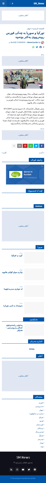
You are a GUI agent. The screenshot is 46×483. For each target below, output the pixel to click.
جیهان (29, 29)
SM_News (39, 3)
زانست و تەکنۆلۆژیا (36, 414)
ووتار (41, 443)
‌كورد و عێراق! (16, 255)
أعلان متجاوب (23, 15)
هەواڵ (41, 436)
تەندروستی (39, 406)
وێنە (41, 447)
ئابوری (41, 403)
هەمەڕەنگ (39, 432)
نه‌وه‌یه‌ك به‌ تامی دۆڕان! (12, 306)
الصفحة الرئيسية (38, 29)
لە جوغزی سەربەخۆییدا (13, 289)
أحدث (41, 153)
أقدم (4, 153)
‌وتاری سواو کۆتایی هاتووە (12, 272)
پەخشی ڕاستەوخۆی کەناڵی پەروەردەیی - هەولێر (14, 328)
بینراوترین (34, 319)
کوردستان (39, 425)
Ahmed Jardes (30, 478)
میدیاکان (40, 428)
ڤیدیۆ (41, 421)
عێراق (41, 417)
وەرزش (40, 439)
